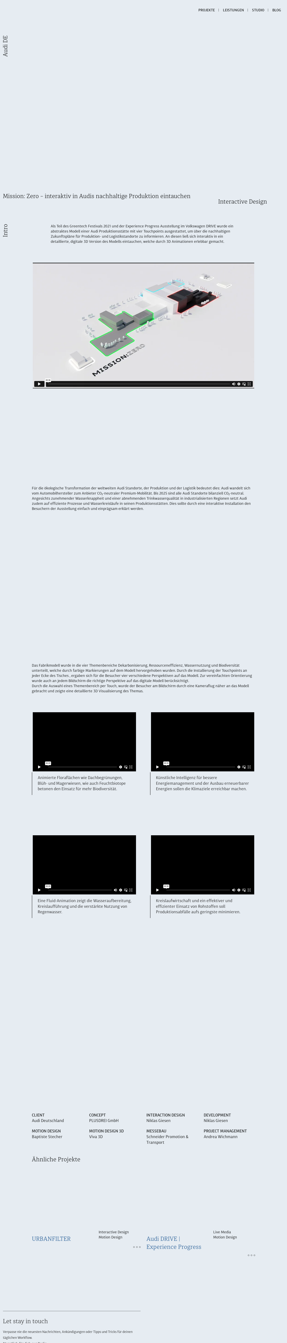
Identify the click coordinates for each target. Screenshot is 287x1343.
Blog (276, 10)
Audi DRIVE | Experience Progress (173, 1243)
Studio (258, 10)
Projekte (206, 10)
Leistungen (233, 10)
